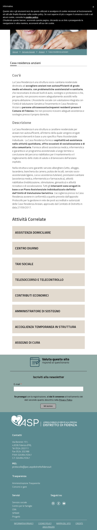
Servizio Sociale (28, 51)
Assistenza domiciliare (33, 232)
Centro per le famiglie (22, 506)
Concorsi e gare (19, 486)
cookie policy (44, 523)
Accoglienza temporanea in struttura (45, 326)
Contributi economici (32, 295)
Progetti (16, 516)
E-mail (18, 384)
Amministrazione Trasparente (26, 483)
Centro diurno (26, 248)
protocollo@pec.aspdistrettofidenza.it (31, 467)
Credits (79, 523)
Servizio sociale (19, 502)
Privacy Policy (65, 400)
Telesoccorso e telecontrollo (39, 279)
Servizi (15, 51)
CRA (14, 509)
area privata (49, 526)
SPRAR (15, 513)
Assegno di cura (27, 342)
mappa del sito (63, 523)
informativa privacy (23, 523)
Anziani (42, 51)
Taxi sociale (24, 263)
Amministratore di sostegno (37, 311)
